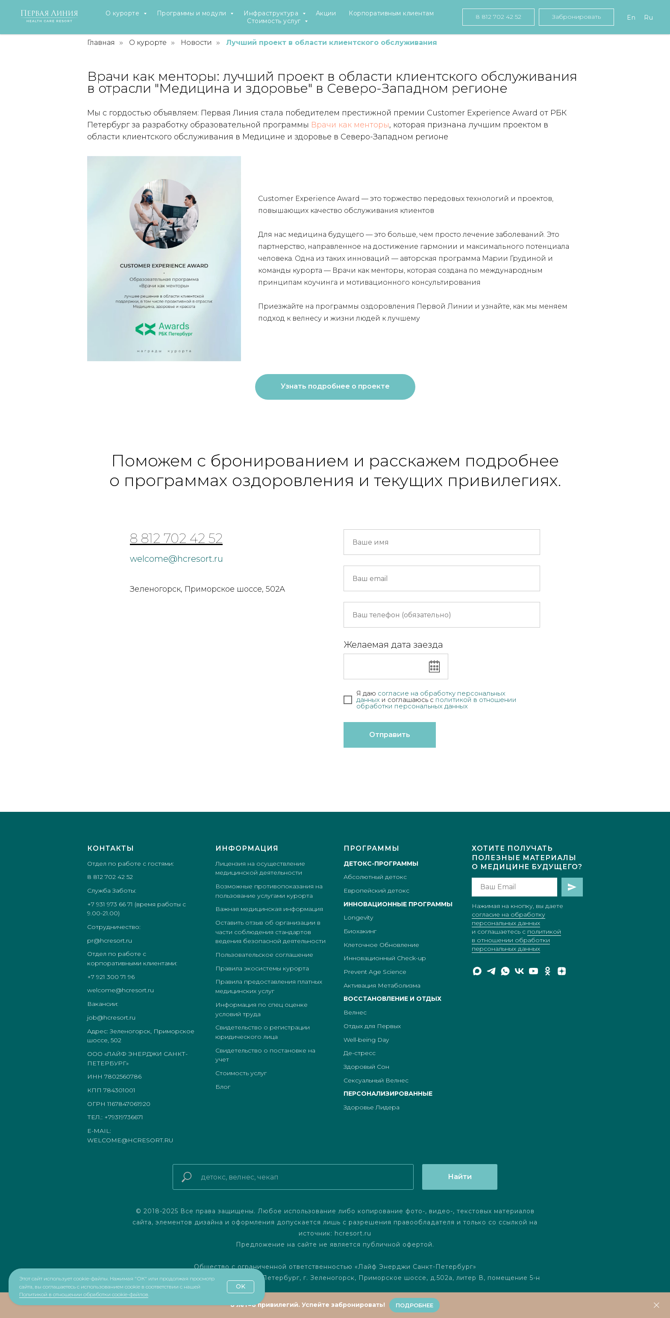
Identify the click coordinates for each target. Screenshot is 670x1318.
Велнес (355, 1012)
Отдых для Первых (372, 1026)
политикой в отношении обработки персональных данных (516, 940)
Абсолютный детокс (375, 877)
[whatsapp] (505, 971)
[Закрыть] (656, 1305)
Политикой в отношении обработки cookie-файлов (83, 1294)
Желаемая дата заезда (393, 645)
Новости (196, 42)
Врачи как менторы (350, 125)
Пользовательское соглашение (264, 954)
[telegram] (491, 971)
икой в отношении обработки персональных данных (436, 703)
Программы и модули (193, 13)
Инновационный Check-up (385, 958)
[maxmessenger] (477, 971)
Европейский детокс (376, 890)
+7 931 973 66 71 (110, 904)
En (631, 17)
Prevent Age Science (375, 972)
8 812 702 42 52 (176, 538)
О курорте (123, 13)
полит (445, 700)
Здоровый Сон (366, 1066)
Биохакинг (360, 931)
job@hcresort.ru (111, 1017)
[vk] (519, 971)
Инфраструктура (272, 13)
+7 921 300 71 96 (111, 977)
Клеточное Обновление (381, 945)
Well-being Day (366, 1040)
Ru (648, 17)
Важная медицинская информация (269, 909)
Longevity (358, 917)
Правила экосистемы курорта (262, 968)
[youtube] (533, 971)
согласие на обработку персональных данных (430, 696)
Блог (222, 1087)
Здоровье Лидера (372, 1107)
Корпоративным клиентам (391, 13)
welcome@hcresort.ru (176, 559)
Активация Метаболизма (382, 985)
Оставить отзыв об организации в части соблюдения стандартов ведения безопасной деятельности (270, 932)
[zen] (561, 971)
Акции (326, 13)
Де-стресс (360, 1053)
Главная (101, 42)
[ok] (547, 971)
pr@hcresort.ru (109, 940)
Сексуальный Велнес (376, 1080)
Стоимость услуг (275, 21)
